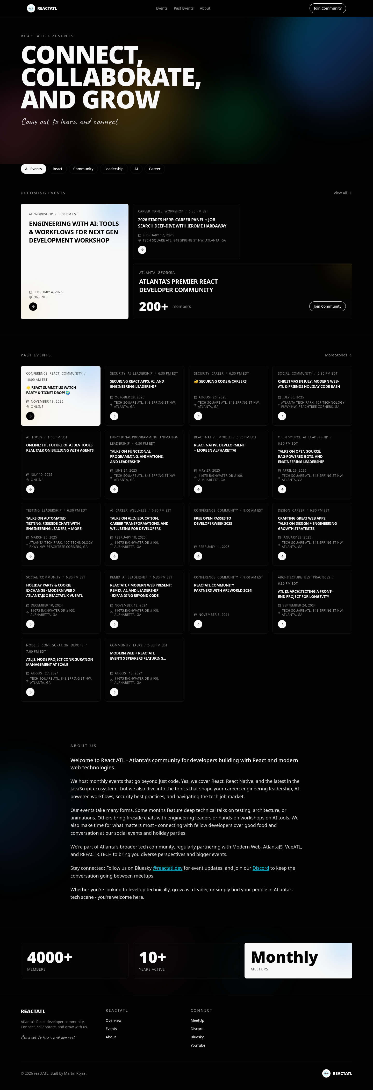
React (57, 168)
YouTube (198, 1045)
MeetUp (197, 1020)
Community (83, 168)
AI (136, 168)
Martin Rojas (75, 1073)
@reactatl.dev (168, 868)
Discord (261, 868)
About (205, 8)
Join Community (328, 8)
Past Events (184, 8)
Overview (113, 1020)
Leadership (114, 168)
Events (162, 8)
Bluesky (197, 1036)
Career (155, 168)
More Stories (338, 355)
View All (343, 192)
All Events (33, 168)
